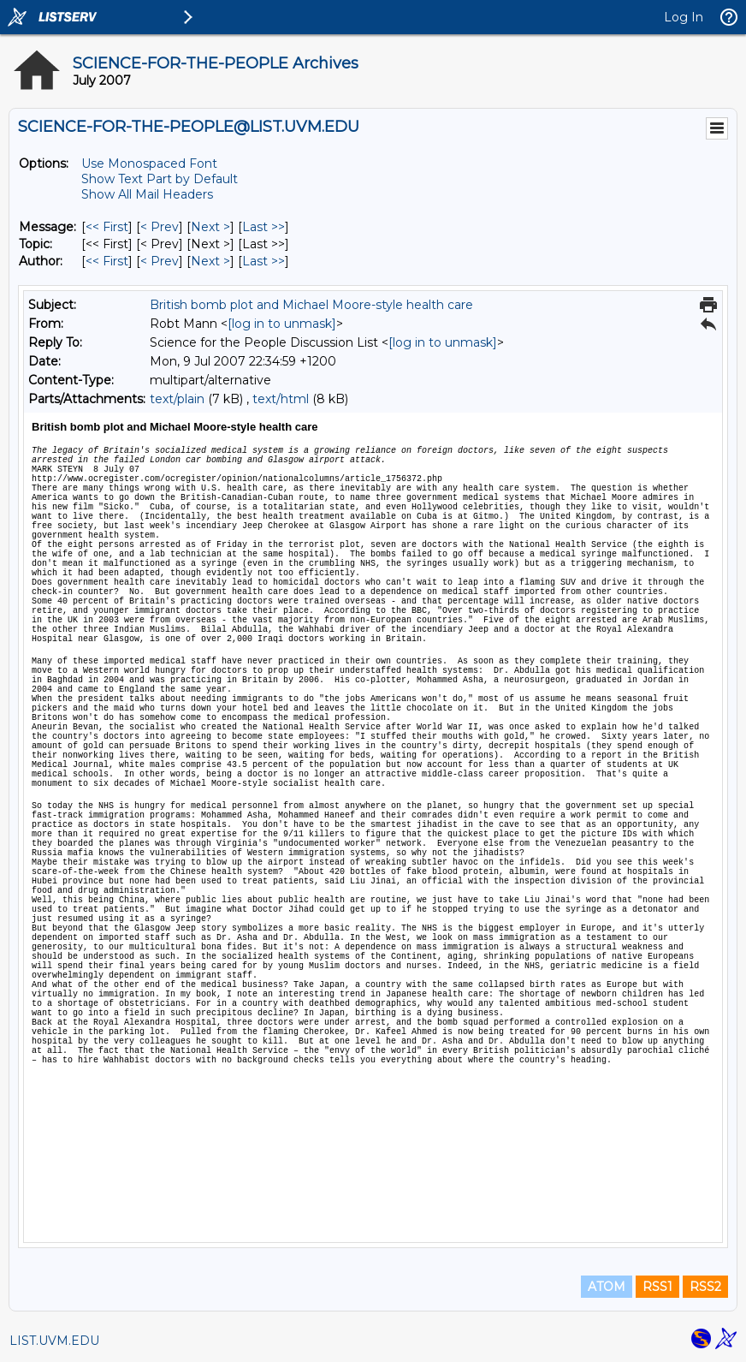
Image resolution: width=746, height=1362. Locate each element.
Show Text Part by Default (159, 179)
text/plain (177, 399)
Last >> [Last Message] (263, 227)
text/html (280, 399)
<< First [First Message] (107, 227)
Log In (683, 17)
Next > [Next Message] (210, 227)
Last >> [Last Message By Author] (263, 261)
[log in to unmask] (282, 323)
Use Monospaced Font (149, 163)
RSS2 (705, 1286)
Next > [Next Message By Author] (210, 261)
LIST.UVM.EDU (54, 1340)
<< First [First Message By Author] (107, 261)
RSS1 (657, 1286)
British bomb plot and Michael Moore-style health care (311, 304)
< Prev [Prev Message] (159, 227)
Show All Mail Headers (147, 194)
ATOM (606, 1286)
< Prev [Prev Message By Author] (159, 261)
